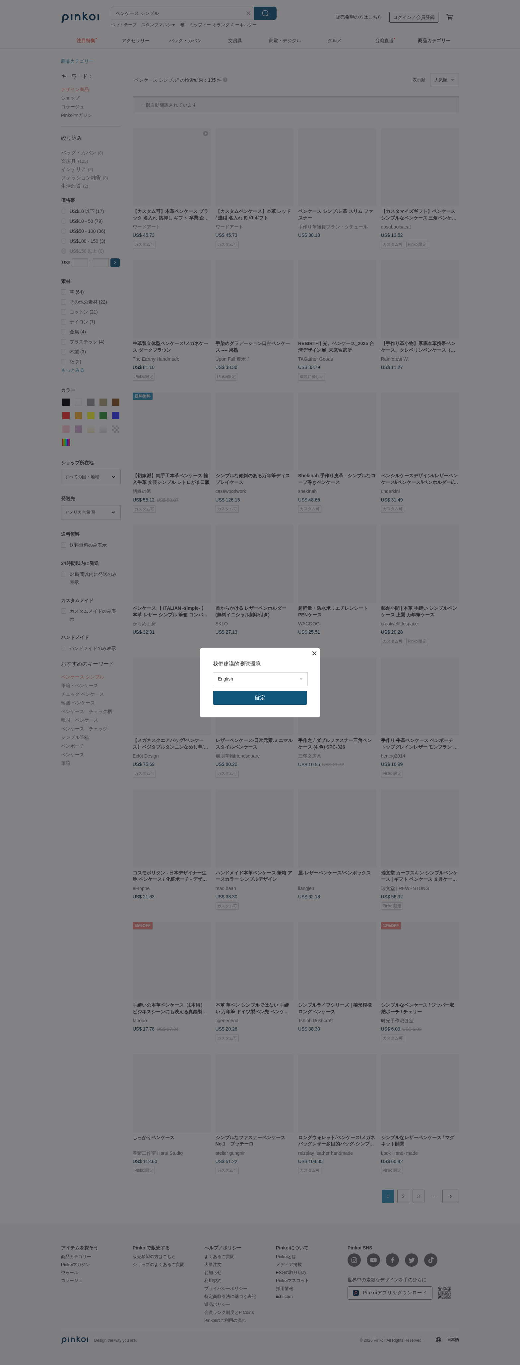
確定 (260, 697)
